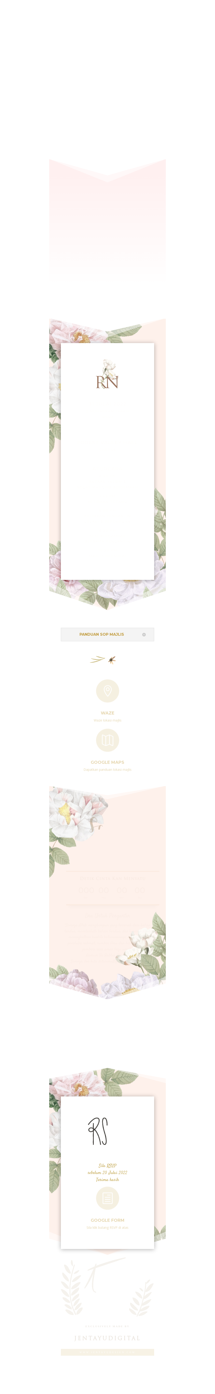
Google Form (108, 1218)
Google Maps (107, 760)
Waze (107, 711)
